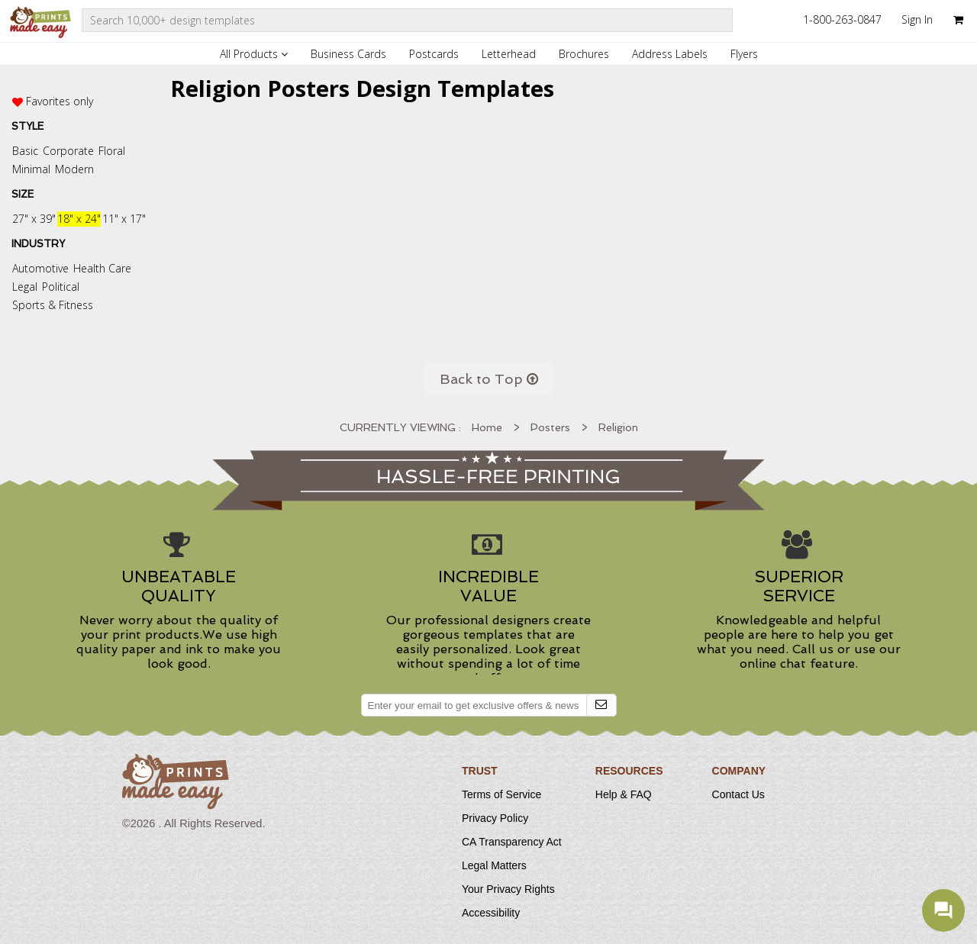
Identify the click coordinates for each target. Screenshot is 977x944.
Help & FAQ (623, 794)
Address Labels (670, 54)
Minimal (31, 169)
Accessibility (491, 913)
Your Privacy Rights (508, 889)
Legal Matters (494, 865)
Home (487, 427)
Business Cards (348, 54)
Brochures (584, 54)
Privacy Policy (495, 818)
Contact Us (738, 794)
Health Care (102, 268)
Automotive (40, 268)
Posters (550, 427)
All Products (254, 54)
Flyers (744, 54)
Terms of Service (501, 794)
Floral (111, 150)
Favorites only (59, 101)
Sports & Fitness (52, 305)
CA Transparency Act (512, 842)
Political (60, 286)
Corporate (68, 150)
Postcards (434, 54)
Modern (74, 169)
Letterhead (509, 54)
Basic (25, 150)
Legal (24, 286)
